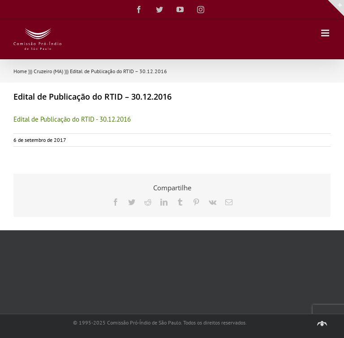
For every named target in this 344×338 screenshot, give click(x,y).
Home (20, 71)
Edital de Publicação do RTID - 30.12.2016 (72, 119)
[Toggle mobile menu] (326, 33)
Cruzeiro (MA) (48, 71)
